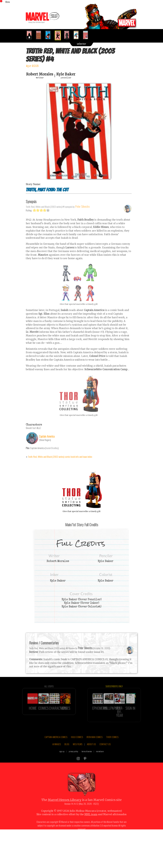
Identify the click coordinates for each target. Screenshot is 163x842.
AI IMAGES (56, 750)
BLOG (66, 750)
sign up (61, 757)
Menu (7, 1)
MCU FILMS (77, 750)
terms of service (87, 757)
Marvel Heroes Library (64, 806)
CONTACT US (105, 750)
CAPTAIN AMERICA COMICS (56, 743)
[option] (30, 35)
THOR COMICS (112, 743)
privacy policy (73, 757)
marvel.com (100, 757)
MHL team (90, 820)
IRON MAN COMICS (95, 743)
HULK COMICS (77, 743)
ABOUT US (91, 750)
